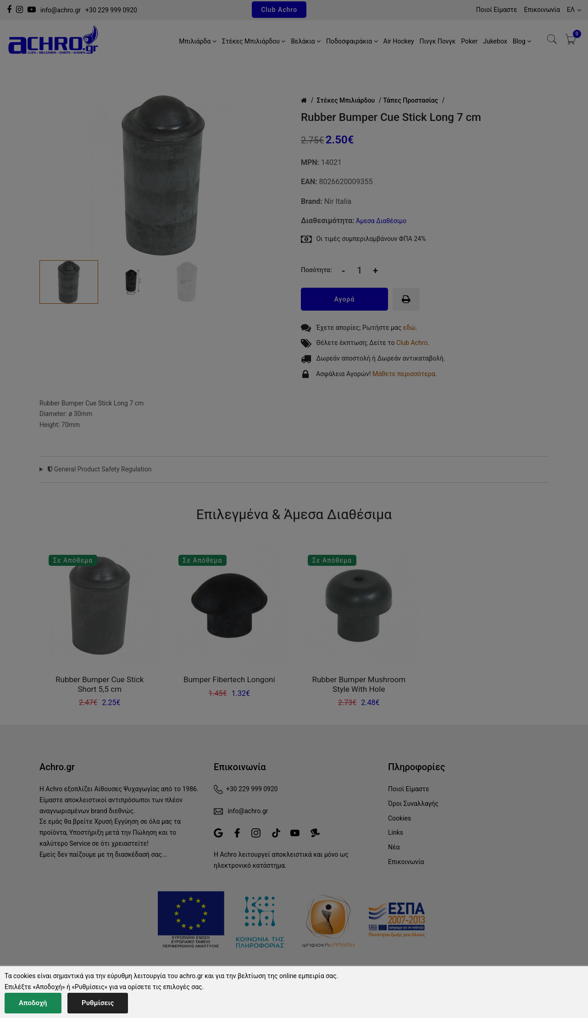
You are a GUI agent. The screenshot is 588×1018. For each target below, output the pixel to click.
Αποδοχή (33, 1003)
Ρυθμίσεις (98, 1003)
